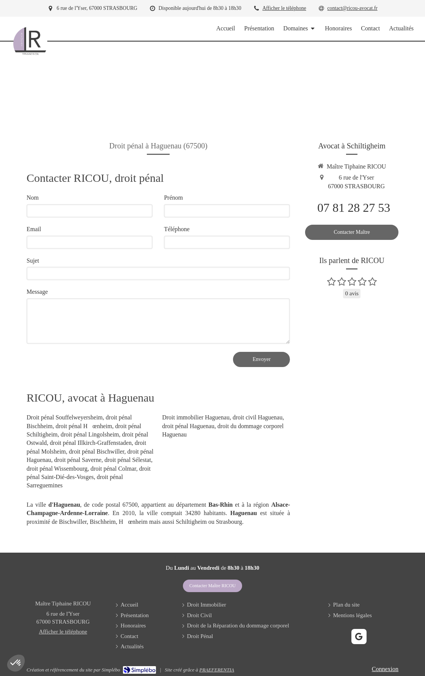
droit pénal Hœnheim (83, 426)
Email (34, 229)
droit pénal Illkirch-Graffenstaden (91, 443)
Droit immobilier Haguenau (196, 417)
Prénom (173, 197)
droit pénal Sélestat (127, 460)
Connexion (385, 669)
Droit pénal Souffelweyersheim (65, 417)
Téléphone (177, 229)
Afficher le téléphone (284, 8)
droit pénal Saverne (77, 460)
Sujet (33, 260)
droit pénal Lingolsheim (90, 434)
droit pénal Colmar (113, 468)
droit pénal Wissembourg (57, 468)
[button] (16, 663)
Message (37, 291)
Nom (33, 197)
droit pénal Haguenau (188, 426)
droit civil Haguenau (258, 417)
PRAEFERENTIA (216, 670)
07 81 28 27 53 (353, 207)
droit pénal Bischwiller (96, 451)
